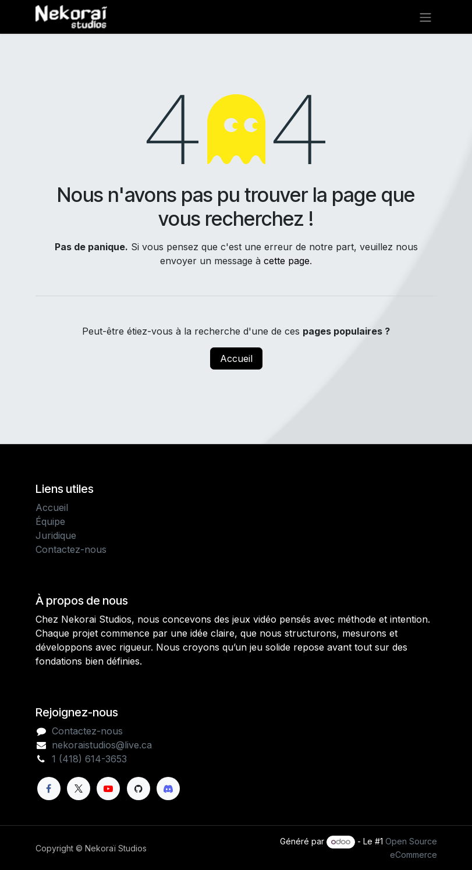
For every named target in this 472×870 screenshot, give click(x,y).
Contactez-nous (71, 549)
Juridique (56, 535)
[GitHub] (138, 788)
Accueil (236, 358)
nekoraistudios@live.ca (102, 745)
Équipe (50, 521)
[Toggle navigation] (425, 17)
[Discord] (168, 788)
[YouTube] (108, 788)
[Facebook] (49, 788)
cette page (287, 261)
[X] (78, 788)
